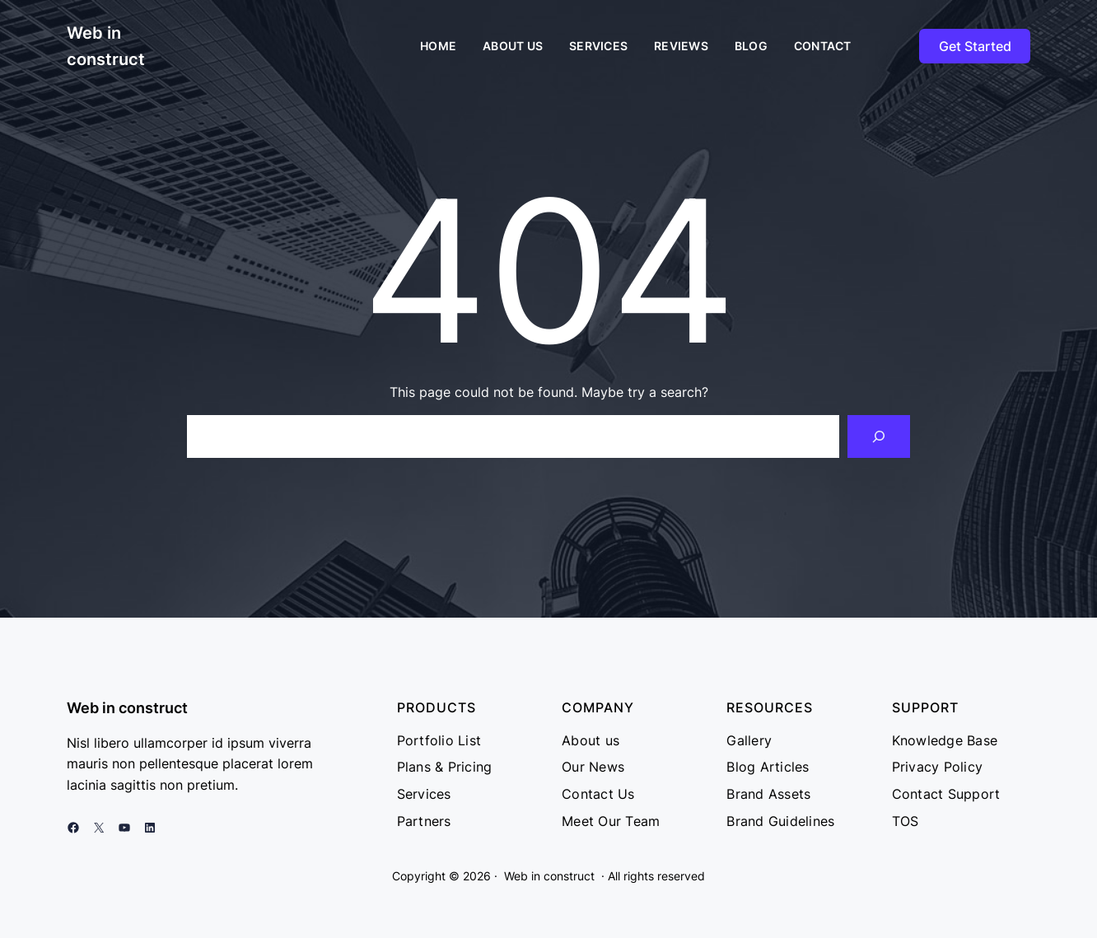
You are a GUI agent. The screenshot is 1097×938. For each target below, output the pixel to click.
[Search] (878, 436)
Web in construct (127, 707)
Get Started (975, 46)
